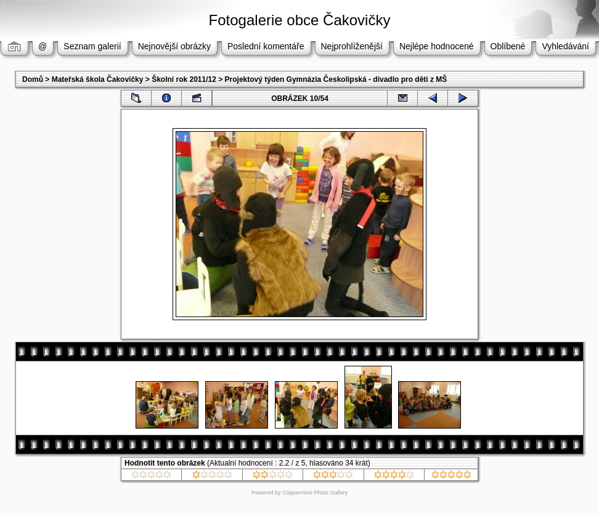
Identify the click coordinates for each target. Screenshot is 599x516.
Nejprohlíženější (352, 46)
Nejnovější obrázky (174, 46)
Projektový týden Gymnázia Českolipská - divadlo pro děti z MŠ (336, 79)
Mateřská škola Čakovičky (98, 79)
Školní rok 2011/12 (184, 79)
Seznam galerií (92, 46)
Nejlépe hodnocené (436, 46)
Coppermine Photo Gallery (315, 493)
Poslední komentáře (265, 46)
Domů (32, 79)
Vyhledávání (565, 46)
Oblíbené (508, 46)
